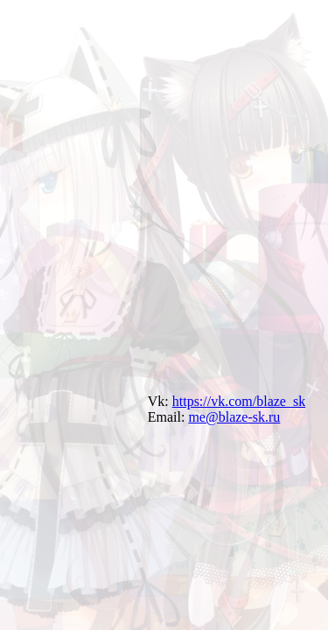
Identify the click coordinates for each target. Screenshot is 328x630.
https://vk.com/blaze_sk (238, 401)
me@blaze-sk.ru (234, 417)
